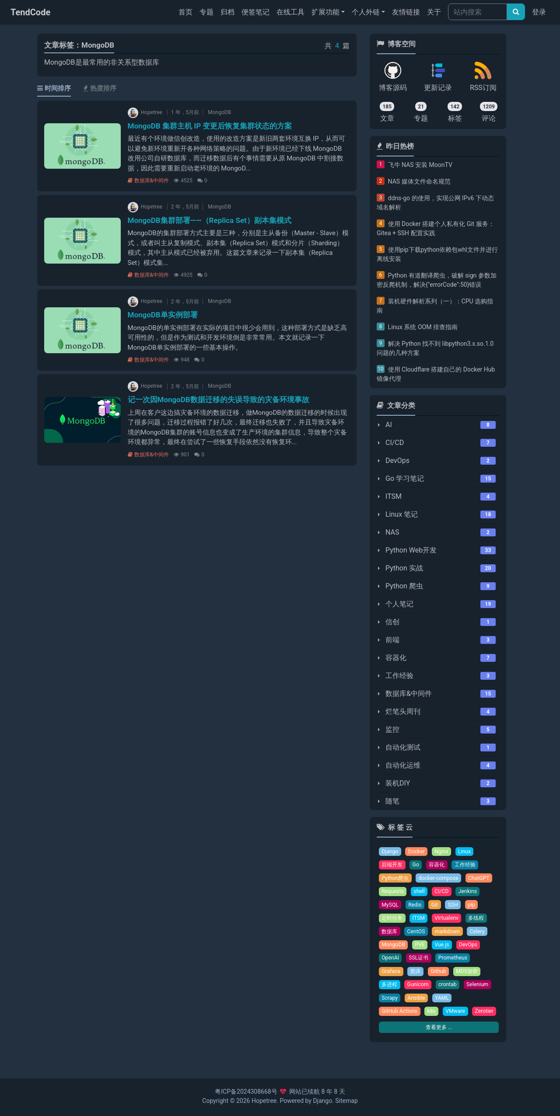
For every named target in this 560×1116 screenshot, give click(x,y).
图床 (417, 975)
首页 (187, 11)
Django (390, 851)
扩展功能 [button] (326, 12)
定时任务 (393, 920)
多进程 (390, 988)
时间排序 (54, 88)
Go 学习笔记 (404, 478)
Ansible (417, 1002)
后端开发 (393, 865)
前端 (392, 640)
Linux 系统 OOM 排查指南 (423, 326)
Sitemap (346, 1100)
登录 (539, 12)
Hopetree (264, 1100)
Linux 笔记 (401, 514)
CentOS (418, 934)
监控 (392, 729)
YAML (444, 1002)
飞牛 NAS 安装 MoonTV (420, 164)
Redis (416, 906)
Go (417, 865)
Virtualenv (449, 920)
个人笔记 (399, 604)
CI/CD (394, 442)
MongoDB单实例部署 (163, 314)
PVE (421, 947)
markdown (450, 934)
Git (436, 906)
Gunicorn (420, 988)
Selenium (481, 988)
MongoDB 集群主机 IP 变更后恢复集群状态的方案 (210, 126)
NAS (392, 532)
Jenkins (470, 893)
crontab (450, 988)
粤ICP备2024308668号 (246, 1091)
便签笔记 (256, 12)
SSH (454, 906)
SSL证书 (420, 961)
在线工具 (290, 12)
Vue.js (444, 947)
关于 (434, 12)
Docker (418, 851)
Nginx (443, 851)
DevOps (397, 460)
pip (473, 906)
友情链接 (406, 12)
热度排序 (99, 88)
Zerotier (391, 1029)
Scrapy (390, 1002)
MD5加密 (470, 975)
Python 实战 (404, 568)
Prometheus (456, 961)
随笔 (392, 801)
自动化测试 (402, 747)
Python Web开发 (411, 550)
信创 (392, 622)
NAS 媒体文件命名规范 (419, 181)
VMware (458, 1016)
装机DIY (397, 783)
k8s (433, 1016)
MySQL (390, 906)
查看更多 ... (438, 1046)
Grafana (391, 975)
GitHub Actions (400, 1016)
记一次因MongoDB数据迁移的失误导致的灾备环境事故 (218, 399)
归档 (227, 12)
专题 (207, 12)
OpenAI (391, 961)
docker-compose (441, 879)
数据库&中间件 (148, 180)
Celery (481, 934)
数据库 (390, 934)
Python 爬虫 (404, 586)
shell (421, 893)
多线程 (480, 920)
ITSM (393, 496)
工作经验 (399, 675)
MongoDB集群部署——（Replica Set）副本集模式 (209, 220)
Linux (466, 851)
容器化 (395, 658)
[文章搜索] (516, 11)
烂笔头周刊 (402, 711)
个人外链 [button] (366, 12)
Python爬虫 (396, 879)
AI (388, 425)
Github (440, 975)
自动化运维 (402, 765)
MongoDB (219, 112)
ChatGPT (483, 879)
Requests (393, 893)
